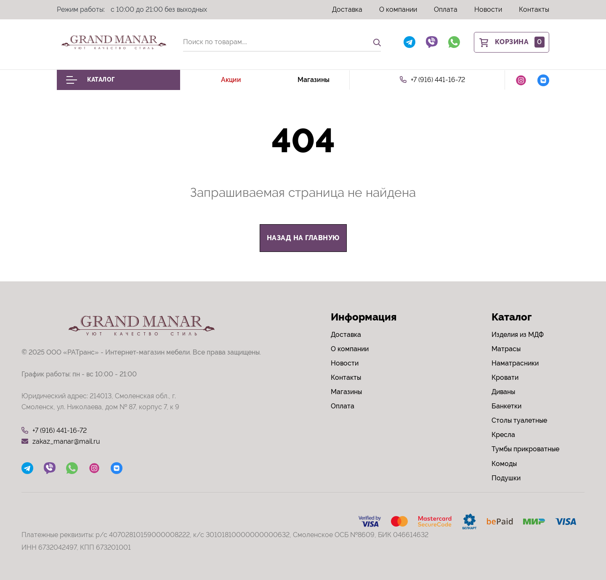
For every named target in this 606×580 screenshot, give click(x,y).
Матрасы (506, 349)
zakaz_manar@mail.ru (60, 441)
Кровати (505, 377)
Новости (488, 9)
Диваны (503, 392)
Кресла (503, 435)
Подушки (506, 478)
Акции (231, 80)
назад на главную (303, 238)
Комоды (504, 464)
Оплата (445, 9)
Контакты (534, 9)
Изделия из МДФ (518, 335)
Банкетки (506, 406)
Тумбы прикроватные (525, 449)
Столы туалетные (519, 420)
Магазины (314, 80)
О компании (398, 9)
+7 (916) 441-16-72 (432, 79)
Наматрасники (515, 363)
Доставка (347, 9)
